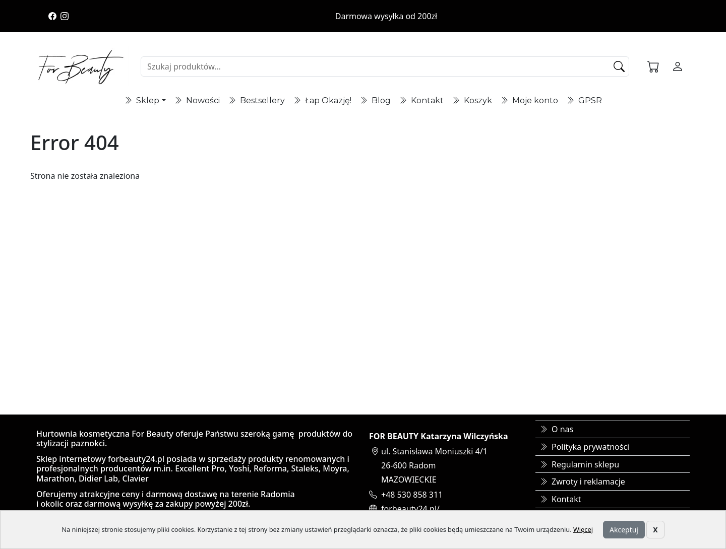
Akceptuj (624, 529)
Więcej (583, 529)
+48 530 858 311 (412, 494)
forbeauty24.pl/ (410, 508)
